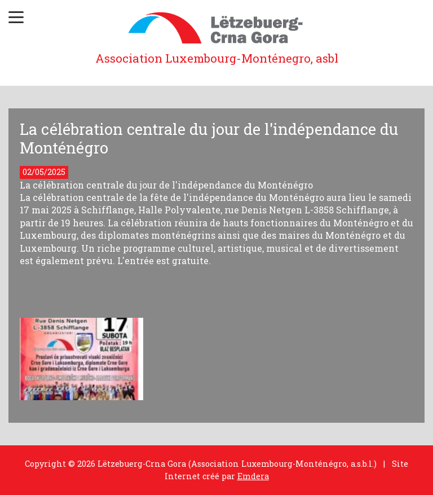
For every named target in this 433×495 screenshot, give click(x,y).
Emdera (253, 476)
